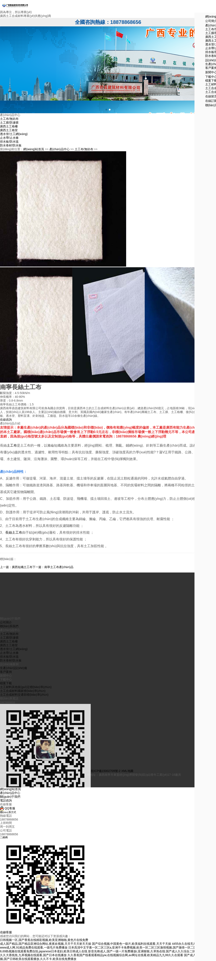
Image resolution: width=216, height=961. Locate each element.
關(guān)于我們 (10, 796)
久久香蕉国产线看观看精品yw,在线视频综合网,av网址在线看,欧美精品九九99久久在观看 (125, 955)
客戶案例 (6, 741)
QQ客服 (7, 808)
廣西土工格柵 (9, 126)
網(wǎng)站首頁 (33, 149)
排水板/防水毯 (9, 141)
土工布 (12, 445)
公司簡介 (6, 692)
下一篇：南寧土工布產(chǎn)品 (52, 567)
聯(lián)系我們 (9, 695)
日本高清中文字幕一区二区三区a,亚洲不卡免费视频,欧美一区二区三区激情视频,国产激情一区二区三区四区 (138, 947)
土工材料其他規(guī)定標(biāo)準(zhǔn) (25, 756)
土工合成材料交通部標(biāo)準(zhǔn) (24, 764)
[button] (106, 109)
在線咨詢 (6, 419)
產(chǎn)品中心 (59, 149)
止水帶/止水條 (9, 137)
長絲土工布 (13, 532)
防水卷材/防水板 (11, 145)
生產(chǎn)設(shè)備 (13, 737)
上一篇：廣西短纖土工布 (16, 567)
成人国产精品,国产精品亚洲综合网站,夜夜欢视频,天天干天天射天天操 (45, 943)
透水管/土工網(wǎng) (14, 134)
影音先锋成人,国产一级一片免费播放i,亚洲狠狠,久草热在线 (126, 951)
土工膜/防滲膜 (9, 122)
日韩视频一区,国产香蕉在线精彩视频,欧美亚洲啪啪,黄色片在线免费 (44, 940)
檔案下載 (6, 752)
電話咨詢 (6, 800)
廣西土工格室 (9, 130)
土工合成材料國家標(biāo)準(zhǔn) (23, 760)
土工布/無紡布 (9, 118)
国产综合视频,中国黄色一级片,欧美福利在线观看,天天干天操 (131, 943)
